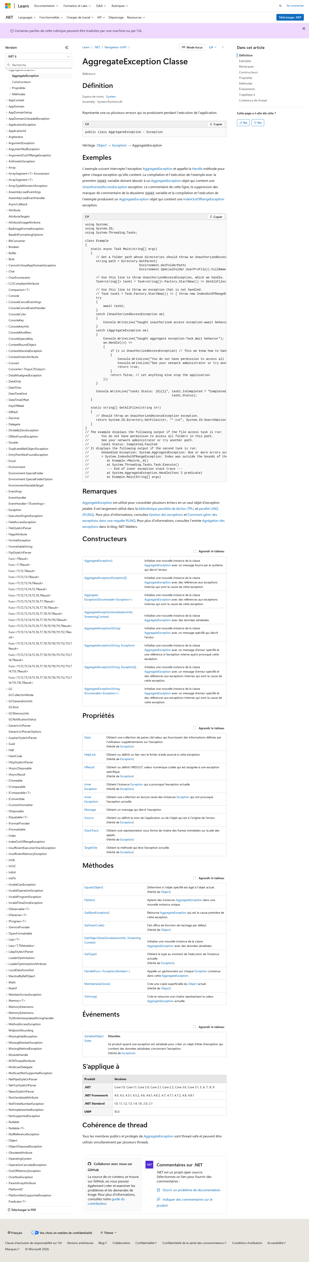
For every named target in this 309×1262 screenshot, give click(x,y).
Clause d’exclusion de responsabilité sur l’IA (33, 1243)
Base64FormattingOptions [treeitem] (26, 234)
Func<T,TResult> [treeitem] (20, 565)
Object (102, 145)
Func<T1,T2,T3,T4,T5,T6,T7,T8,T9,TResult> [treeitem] (36, 613)
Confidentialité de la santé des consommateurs (193, 1243)
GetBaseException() (96, 912)
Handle (197, 168)
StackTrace (91, 830)
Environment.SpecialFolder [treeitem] (26, 473)
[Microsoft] (8, 6)
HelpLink (90, 754)
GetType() (90, 954)
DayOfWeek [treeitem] (16, 406)
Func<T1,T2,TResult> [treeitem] (22, 571)
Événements (247, 89)
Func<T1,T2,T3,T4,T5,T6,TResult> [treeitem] (30, 595)
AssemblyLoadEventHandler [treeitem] (27, 198)
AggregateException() (98, 561)
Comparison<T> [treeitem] (19, 290)
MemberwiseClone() (97, 984)
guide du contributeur (106, 1201)
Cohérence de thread (253, 100)
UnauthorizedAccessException (104, 186)
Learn (86, 47)
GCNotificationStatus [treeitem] (22, 719)
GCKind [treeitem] (13, 707)
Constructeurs (248, 72)
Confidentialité (144, 1243)
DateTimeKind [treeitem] (18, 393)
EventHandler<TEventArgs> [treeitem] (27, 503)
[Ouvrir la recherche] (280, 6)
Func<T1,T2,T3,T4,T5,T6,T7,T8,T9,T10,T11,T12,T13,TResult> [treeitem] (40, 646)
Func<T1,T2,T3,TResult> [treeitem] (24, 577)
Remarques (246, 66)
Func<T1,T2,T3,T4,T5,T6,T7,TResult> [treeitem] (32, 601)
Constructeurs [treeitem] (21, 82)
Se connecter (295, 5)
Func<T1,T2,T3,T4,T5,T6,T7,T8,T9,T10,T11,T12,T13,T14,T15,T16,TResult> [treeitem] (40, 680)
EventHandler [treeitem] (17, 497)
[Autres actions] (223, 47)
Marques (11, 1249)
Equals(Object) (93, 887)
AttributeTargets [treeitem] (19, 216)
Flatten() (89, 900)
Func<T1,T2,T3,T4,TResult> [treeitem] (26, 583)
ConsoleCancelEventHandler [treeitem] (27, 308)
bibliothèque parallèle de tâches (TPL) (166, 508)
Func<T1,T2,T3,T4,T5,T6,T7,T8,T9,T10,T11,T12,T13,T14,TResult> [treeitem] (40, 657)
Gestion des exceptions (166, 514)
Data (87, 737)
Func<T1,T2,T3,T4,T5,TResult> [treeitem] (28, 589)
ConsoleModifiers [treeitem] (20, 332)
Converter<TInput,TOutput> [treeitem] (27, 369)
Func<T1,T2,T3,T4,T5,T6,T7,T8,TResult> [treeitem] (34, 607)
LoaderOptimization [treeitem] (22, 958)
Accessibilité (275, 1243)
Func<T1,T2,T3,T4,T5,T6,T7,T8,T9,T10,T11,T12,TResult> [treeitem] (40, 634)
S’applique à (247, 94)
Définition (246, 55)
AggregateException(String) (102, 628)
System (111, 96)
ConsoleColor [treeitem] (17, 314)
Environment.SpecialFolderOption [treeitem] (31, 479)
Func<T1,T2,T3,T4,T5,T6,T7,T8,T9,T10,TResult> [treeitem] (38, 620)
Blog (101, 1243)
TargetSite (90, 847)
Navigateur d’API (116, 47)
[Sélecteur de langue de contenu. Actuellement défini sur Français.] (15, 1232)
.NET (97, 47)
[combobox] (38, 56)
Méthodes (245, 83)
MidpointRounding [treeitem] (21, 1030)
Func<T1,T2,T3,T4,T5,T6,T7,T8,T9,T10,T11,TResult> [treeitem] (40, 626)
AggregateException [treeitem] (25, 76)
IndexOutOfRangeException (203, 199)
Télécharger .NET (290, 17)
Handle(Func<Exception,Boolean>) (107, 971)
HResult (89, 767)
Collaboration (121, 1243)
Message (90, 810)
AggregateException (158, 168)
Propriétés (245, 78)
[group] (154, 351)
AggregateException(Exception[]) (105, 578)
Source (89, 818)
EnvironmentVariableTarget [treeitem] (26, 485)
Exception (119, 145)
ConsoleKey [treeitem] (16, 320)
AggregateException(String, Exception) (109, 645)
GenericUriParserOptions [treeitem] (25, 731)
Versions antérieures (80, 1243)
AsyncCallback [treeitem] (18, 204)
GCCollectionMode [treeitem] (21, 695)
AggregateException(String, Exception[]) (110, 667)
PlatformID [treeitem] (16, 1189)
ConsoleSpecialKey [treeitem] (21, 339)
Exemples (245, 61)
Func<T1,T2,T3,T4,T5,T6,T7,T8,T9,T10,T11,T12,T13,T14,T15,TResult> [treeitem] (40, 668)
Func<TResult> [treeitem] (19, 559)
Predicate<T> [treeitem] (18, 1201)
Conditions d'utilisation (247, 1243)
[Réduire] (66, 47)
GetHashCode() (94, 925)
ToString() (90, 996)
